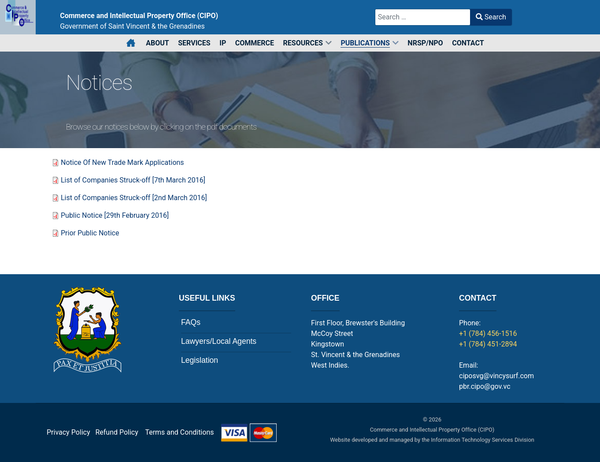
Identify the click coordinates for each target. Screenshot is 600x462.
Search (491, 17)
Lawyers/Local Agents (218, 341)
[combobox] (422, 17)
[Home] (131, 43)
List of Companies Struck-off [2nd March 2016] (134, 198)
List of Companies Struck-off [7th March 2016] (133, 180)
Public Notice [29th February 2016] (115, 215)
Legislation (199, 360)
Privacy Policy (68, 432)
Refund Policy (119, 432)
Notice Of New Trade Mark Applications (122, 162)
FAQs (190, 322)
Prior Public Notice (90, 233)
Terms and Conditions (211, 432)
